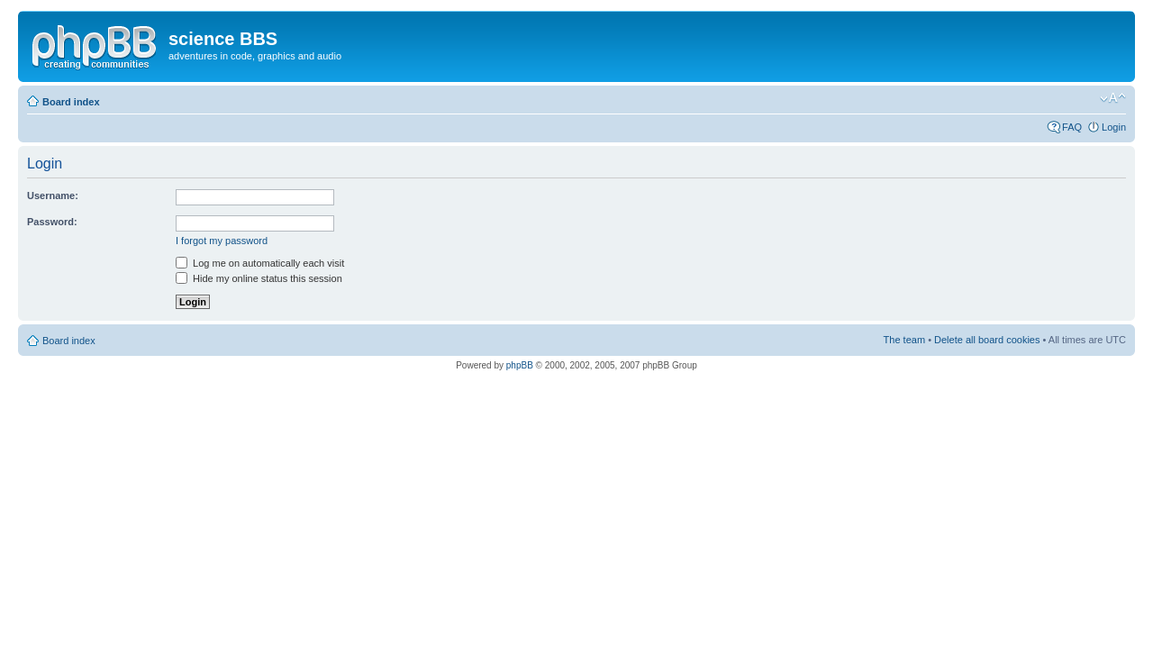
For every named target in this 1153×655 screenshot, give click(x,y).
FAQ (1072, 127)
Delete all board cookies (987, 339)
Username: (52, 195)
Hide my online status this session (259, 278)
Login (1114, 127)
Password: (52, 221)
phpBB (519, 365)
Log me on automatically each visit (260, 263)
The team (904, 339)
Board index (71, 101)
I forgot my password (222, 240)
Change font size (1113, 98)
